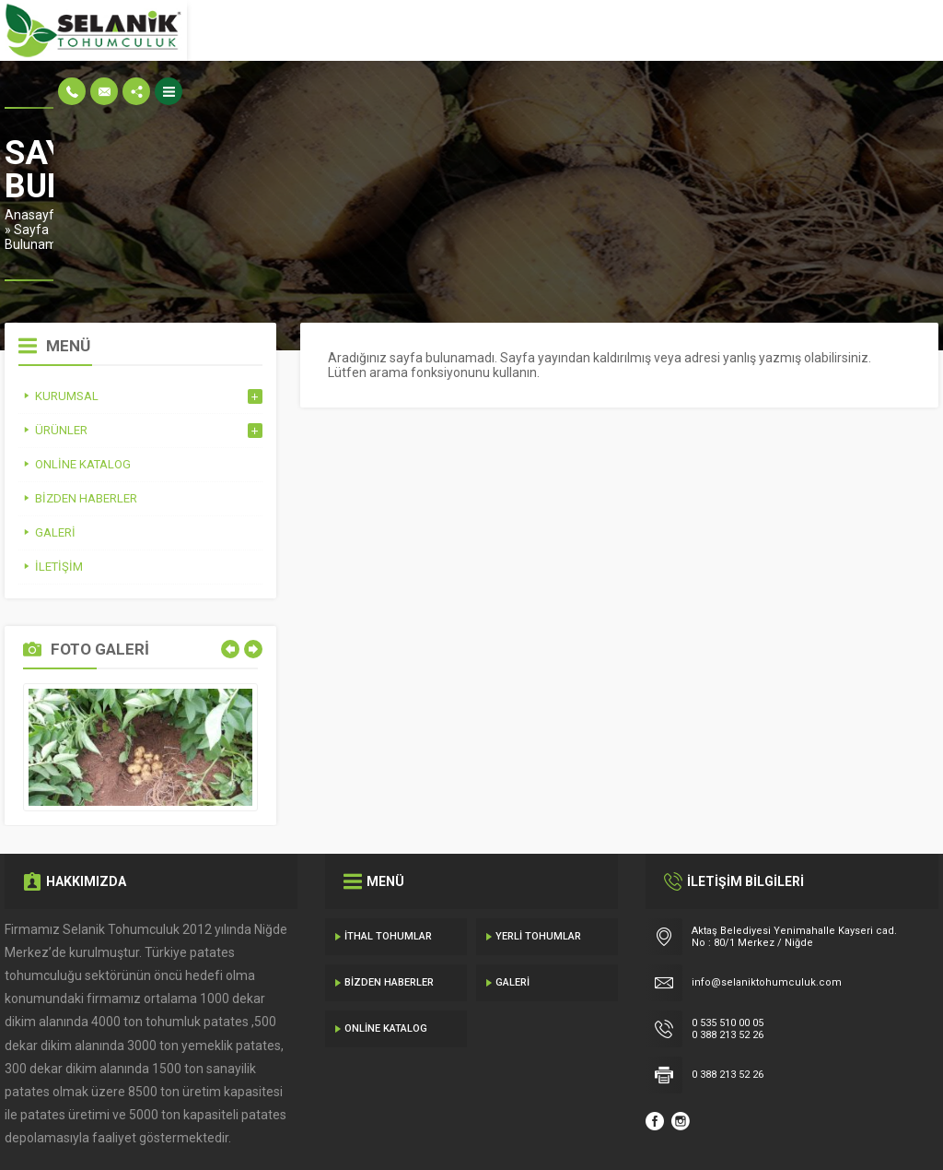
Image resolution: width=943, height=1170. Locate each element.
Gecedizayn (305, 1133)
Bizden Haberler (389, 920)
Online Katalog (385, 966)
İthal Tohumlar (388, 874)
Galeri (512, 920)
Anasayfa (33, 181)
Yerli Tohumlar (538, 874)
